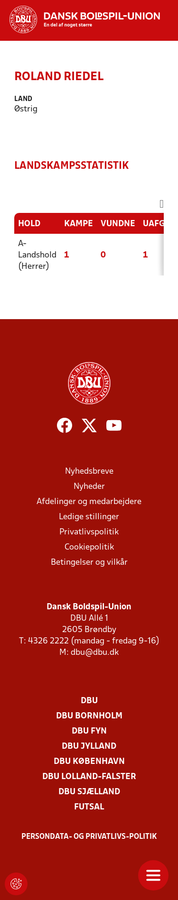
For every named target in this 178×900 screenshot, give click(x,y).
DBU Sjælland (89, 792)
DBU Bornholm (89, 716)
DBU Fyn (89, 731)
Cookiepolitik (89, 547)
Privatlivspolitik (89, 532)
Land (23, 99)
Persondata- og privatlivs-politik (89, 837)
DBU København (89, 762)
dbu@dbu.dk (95, 653)
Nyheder (89, 487)
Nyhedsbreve (89, 472)
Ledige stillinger (89, 517)
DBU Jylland (89, 747)
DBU (89, 701)
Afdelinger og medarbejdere (89, 502)
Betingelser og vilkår (89, 563)
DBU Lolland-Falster (89, 777)
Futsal (89, 807)
